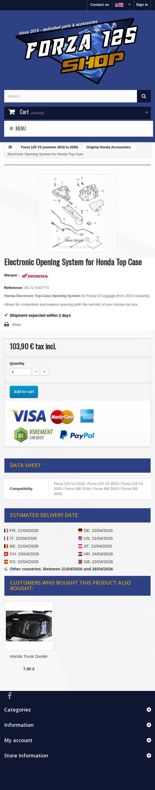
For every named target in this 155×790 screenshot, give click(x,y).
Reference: (13, 288)
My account (18, 740)
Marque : (12, 275)
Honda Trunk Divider (29, 656)
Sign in (142, 5)
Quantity (17, 363)
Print (16, 325)
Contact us (99, 5)
